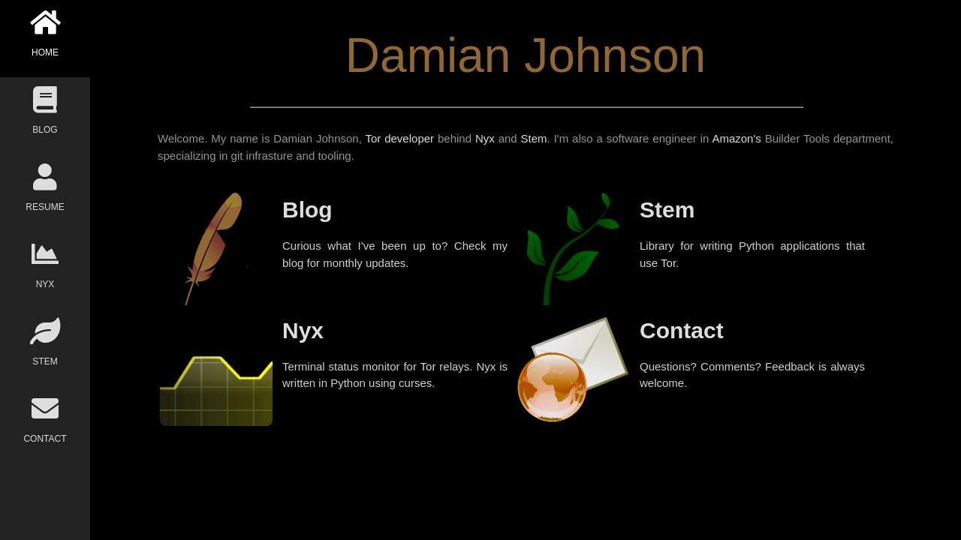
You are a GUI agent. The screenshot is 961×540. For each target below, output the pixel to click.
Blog (307, 209)
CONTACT (45, 419)
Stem (534, 138)
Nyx (485, 138)
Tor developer (399, 138)
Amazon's (736, 138)
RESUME (45, 188)
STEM (45, 342)
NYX (45, 265)
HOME (45, 33)
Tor (668, 262)
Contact (682, 330)
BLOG (45, 110)
